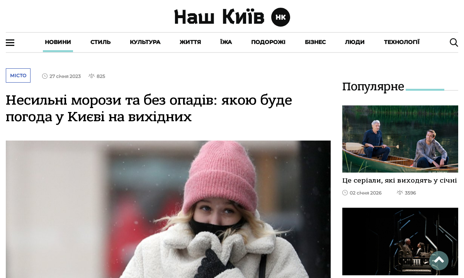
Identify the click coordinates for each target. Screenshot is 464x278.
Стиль (100, 42)
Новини (58, 42)
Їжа (226, 42)
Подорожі (268, 42)
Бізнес (315, 42)
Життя (190, 42)
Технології (402, 42)
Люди (355, 42)
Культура (145, 42)
